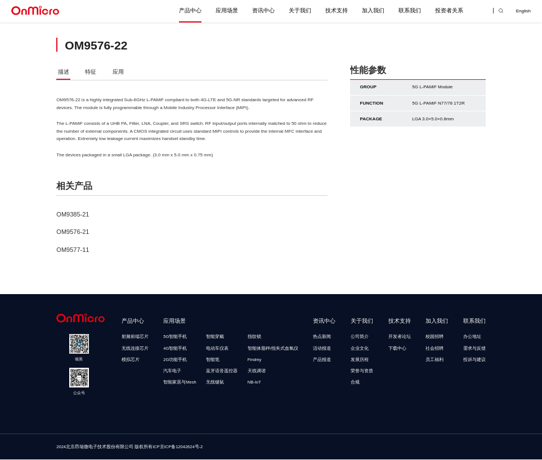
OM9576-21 (72, 232)
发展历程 (360, 360)
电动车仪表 (217, 348)
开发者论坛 (399, 337)
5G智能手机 (175, 337)
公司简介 (360, 337)
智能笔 (213, 360)
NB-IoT (254, 383)
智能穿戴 (215, 337)
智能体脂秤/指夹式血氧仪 (273, 348)
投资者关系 (449, 10)
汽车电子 (172, 371)
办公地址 (472, 337)
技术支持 (336, 10)
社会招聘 (434, 348)
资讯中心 (263, 10)
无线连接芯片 (135, 348)
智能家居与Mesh (179, 383)
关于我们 (300, 10)
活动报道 (322, 348)
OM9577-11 (72, 250)
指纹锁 (254, 337)
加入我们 (373, 10)
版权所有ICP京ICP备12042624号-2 (169, 447)
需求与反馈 (474, 348)
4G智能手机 (175, 348)
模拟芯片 (131, 360)
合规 (355, 383)
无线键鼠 (215, 383)
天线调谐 (257, 371)
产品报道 (322, 360)
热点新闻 (322, 337)
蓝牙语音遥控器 (222, 371)
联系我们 (409, 10)
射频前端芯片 (135, 337)
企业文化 (360, 348)
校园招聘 (434, 337)
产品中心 (190, 10)
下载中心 (397, 348)
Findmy (255, 360)
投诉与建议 (474, 360)
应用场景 (227, 10)
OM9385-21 (72, 214)
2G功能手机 (175, 360)
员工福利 (434, 360)
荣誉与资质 (362, 371)
